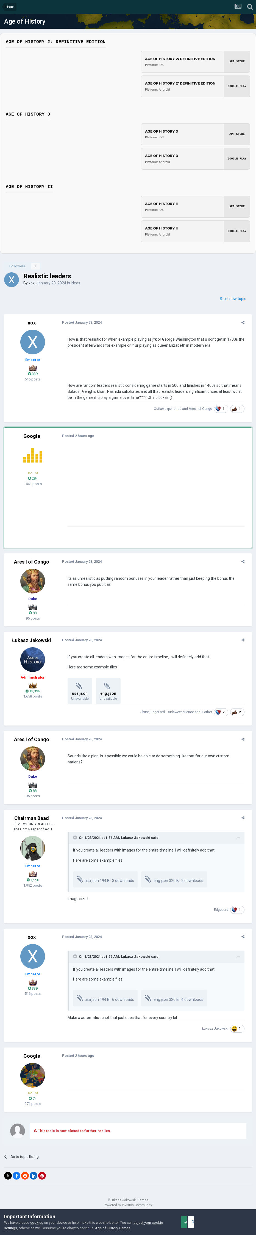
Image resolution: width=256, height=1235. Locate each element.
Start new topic (233, 298)
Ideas (75, 283)
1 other (209, 712)
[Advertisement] (129, 488)
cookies (36, 1222)
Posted (79, 322)
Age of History (24, 21)
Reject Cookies (233, 1222)
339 (33, 374)
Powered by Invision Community (128, 1205)
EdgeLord (161, 712)
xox (32, 283)
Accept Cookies (191, 1222)
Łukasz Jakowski (31, 640)
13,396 (33, 691)
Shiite (147, 712)
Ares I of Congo (203, 409)
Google (31, 436)
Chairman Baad (31, 818)
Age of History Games (124, 1228)
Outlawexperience (170, 409)
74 (33, 1098)
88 (33, 613)
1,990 (33, 880)
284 (33, 478)
